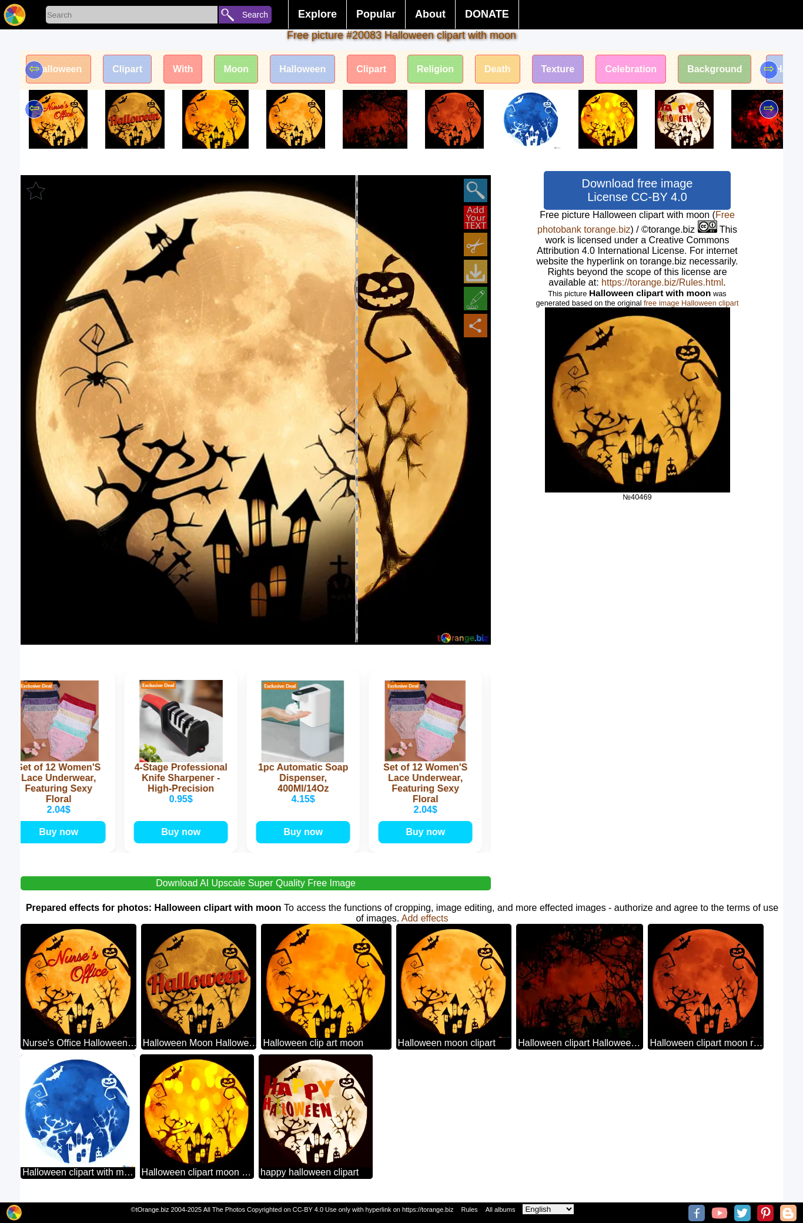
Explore (317, 14)
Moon (236, 69)
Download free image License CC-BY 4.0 (637, 190)
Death (497, 69)
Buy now (62, 832)
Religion (435, 69)
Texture (558, 69)
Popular (376, 14)
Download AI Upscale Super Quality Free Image (256, 883)
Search (255, 14)
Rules (469, 1209)
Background (714, 69)
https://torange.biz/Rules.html (662, 282)
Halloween (58, 69)
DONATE (487, 14)
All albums (501, 1209)
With (183, 69)
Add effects (425, 918)
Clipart (127, 69)
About (430, 14)
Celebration (631, 69)
